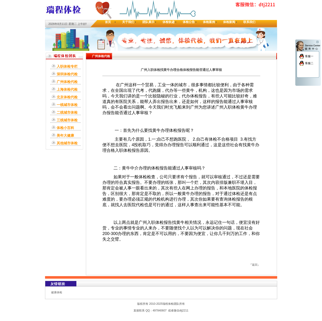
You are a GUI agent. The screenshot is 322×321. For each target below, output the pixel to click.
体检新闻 (229, 22)
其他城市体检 (67, 143)
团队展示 (148, 22)
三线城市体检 (67, 120)
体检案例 (209, 22)
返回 (254, 264)
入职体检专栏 (67, 66)
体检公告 (189, 22)
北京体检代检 (67, 97)
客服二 (309, 63)
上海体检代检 (67, 89)
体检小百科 (65, 128)
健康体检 (56, 292)
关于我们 (128, 22)
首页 (108, 22)
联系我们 (249, 22)
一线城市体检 (67, 105)
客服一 (309, 56)
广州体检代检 (67, 82)
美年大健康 (65, 135)
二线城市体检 (67, 112)
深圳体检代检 (67, 74)
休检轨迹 (169, 22)
